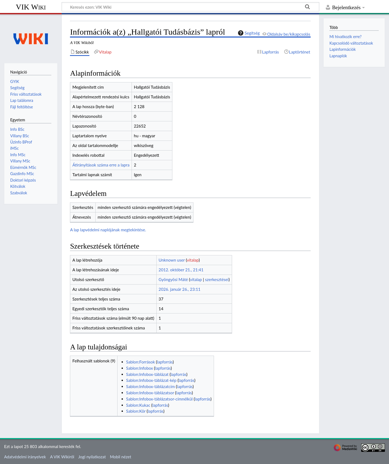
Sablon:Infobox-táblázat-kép (151, 380)
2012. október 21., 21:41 (181, 269)
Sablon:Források (140, 361)
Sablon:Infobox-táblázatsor (150, 392)
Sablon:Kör (136, 411)
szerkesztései (217, 279)
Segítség (248, 33)
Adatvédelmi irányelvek (25, 456)
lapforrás (165, 361)
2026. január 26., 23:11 (179, 289)
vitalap (193, 260)
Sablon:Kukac (138, 405)
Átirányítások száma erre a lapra (100, 164)
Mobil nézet (120, 456)
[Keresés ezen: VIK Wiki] (190, 6)
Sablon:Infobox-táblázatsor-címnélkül (159, 398)
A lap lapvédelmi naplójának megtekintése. (108, 229)
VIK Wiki (31, 7)
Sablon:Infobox (139, 368)
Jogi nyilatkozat (92, 456)
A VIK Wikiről (62, 456)
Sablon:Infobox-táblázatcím (150, 386)
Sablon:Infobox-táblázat (147, 374)
